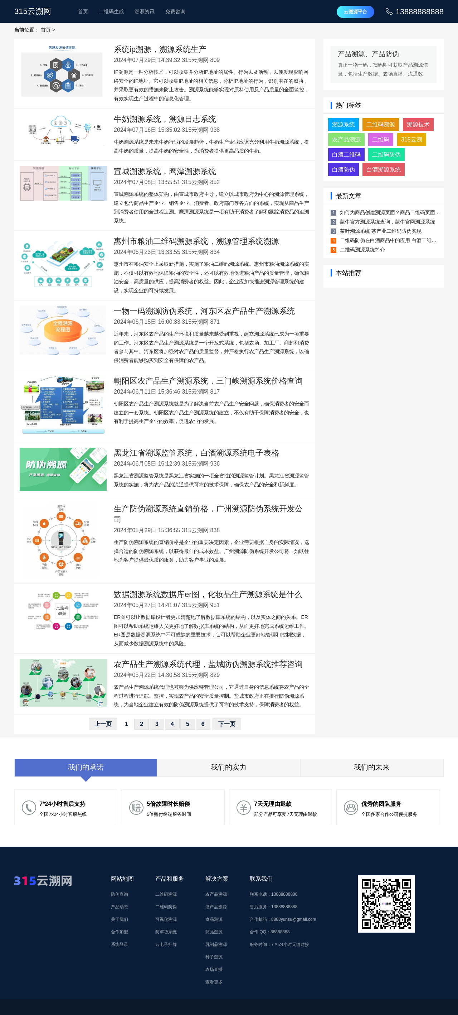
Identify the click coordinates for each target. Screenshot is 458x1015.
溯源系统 (343, 124)
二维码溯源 (380, 124)
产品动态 (119, 906)
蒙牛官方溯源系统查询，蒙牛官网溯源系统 (387, 222)
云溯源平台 (355, 11)
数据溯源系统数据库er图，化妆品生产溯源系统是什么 (208, 594)
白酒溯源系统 (383, 170)
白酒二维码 (346, 154)
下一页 (226, 724)
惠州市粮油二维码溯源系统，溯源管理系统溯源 (196, 241)
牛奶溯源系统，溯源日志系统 (165, 119)
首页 (83, 11)
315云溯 (411, 139)
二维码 (380, 139)
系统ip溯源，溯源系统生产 (160, 49)
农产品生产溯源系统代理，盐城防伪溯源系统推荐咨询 (208, 664)
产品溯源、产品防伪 (368, 54)
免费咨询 (175, 11)
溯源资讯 (145, 11)
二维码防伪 (386, 154)
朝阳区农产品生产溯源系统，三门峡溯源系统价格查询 (208, 380)
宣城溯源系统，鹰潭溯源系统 (165, 171)
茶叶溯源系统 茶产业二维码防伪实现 (381, 231)
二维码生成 (111, 11)
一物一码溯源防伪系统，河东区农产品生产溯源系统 (204, 311)
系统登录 (119, 944)
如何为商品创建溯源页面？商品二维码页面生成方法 (397, 212)
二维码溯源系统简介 (362, 249)
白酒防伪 (343, 170)
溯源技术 (418, 124)
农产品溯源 (346, 139)
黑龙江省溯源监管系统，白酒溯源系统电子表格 (196, 452)
